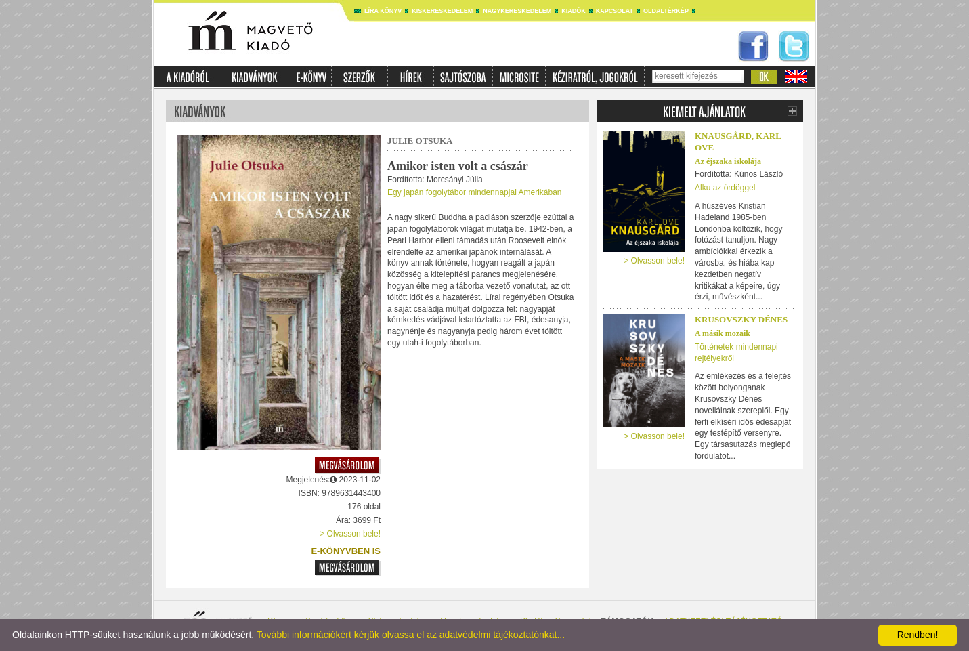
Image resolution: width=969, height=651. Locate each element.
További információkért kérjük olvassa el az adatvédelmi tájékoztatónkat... (411, 634)
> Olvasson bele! (350, 534)
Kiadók (573, 10)
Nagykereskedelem (517, 10)
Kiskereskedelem (442, 10)
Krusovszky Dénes (741, 319)
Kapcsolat (614, 10)
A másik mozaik (722, 333)
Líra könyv (383, 10)
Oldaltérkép (666, 10)
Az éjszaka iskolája (728, 161)
